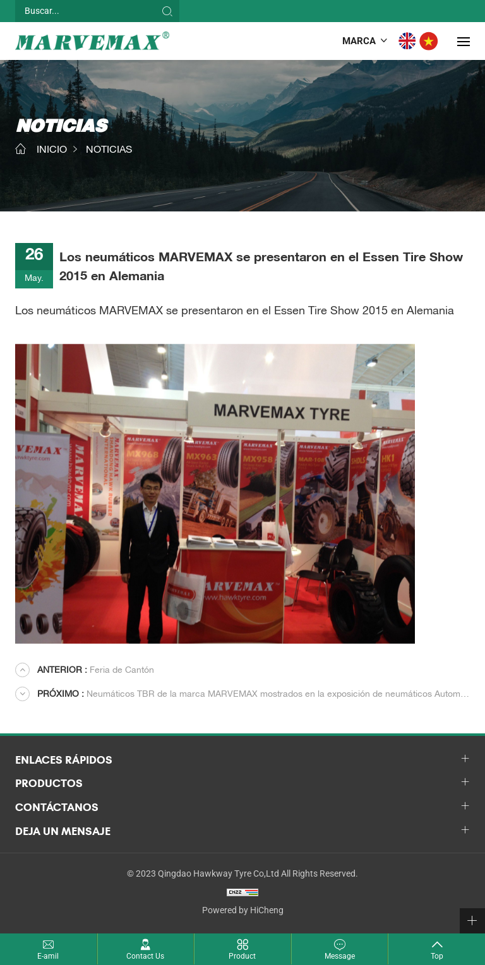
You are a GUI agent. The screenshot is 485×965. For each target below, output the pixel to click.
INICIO (52, 151)
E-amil (48, 956)
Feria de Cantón (95, 670)
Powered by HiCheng (243, 910)
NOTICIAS (109, 151)
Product (242, 956)
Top (437, 956)
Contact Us (145, 956)
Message (340, 956)
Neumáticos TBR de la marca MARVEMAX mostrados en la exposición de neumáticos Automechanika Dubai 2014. (253, 694)
